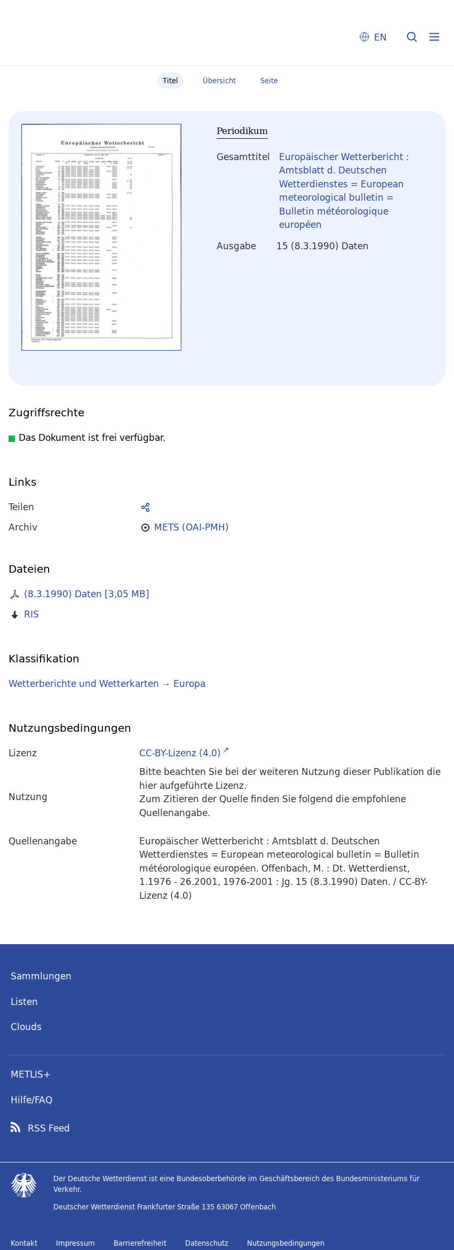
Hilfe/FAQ (31, 1099)
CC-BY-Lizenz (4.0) (180, 753)
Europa (189, 683)
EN (380, 37)
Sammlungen (41, 976)
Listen (24, 1001)
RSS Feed (49, 1128)
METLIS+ (31, 1074)
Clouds (26, 1026)
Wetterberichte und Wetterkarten (84, 683)
